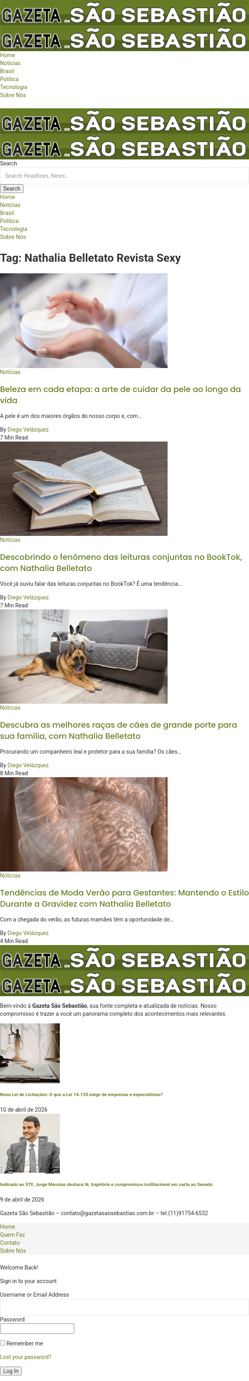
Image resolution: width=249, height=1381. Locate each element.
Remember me (21, 1343)
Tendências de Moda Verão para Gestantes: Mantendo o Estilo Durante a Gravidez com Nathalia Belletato (124, 898)
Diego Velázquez (28, 429)
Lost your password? (25, 1357)
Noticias (10, 372)
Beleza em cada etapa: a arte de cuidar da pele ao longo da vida (120, 395)
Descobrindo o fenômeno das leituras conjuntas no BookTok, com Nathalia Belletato (121, 562)
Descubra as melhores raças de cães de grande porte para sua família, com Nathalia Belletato (118, 730)
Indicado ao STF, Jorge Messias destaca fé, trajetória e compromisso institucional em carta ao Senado (106, 1184)
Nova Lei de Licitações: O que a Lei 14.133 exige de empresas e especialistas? (81, 1094)
